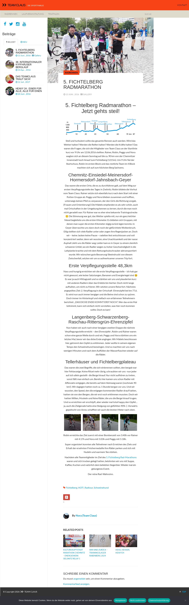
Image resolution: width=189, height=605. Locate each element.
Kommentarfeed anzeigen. (76, 583)
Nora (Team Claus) (86, 515)
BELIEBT (11, 42)
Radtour (89, 487)
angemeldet (79, 578)
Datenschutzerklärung (159, 600)
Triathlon (53, 14)
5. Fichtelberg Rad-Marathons (121, 457)
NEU (24, 42)
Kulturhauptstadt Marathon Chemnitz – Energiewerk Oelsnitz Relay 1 (74, 554)
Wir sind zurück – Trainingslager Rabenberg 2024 (98, 553)
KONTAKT (182, 5)
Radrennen (11, 14)
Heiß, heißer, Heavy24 (122, 551)
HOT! (81, 487)
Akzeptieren (120, 600)
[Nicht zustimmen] (185, 600)
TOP (182, 591)
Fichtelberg (71, 487)
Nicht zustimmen (137, 600)
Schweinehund (101, 487)
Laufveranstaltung (33, 14)
